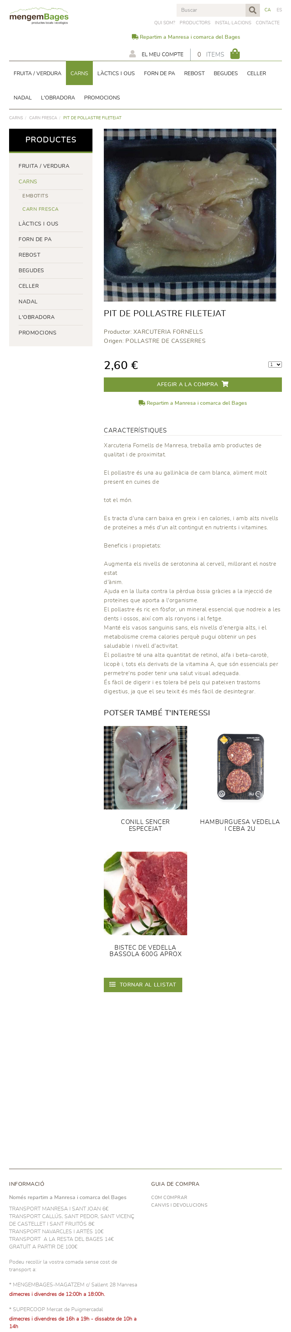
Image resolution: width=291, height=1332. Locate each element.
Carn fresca (43, 118)
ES (279, 10)
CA (267, 10)
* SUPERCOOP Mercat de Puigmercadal (56, 1309)
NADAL (28, 302)
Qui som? (164, 23)
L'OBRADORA (37, 317)
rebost (29, 255)
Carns (16, 118)
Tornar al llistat (143, 984)
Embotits (35, 196)
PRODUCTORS (195, 23)
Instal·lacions (233, 23)
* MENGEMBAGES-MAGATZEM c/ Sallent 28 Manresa (73, 1285)
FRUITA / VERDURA (44, 166)
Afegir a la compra (193, 384)
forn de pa (35, 239)
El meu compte (156, 54)
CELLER (29, 286)
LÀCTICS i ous (39, 224)
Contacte (268, 23)
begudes (31, 270)
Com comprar (169, 1197)
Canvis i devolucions (179, 1205)
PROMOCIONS (37, 333)
